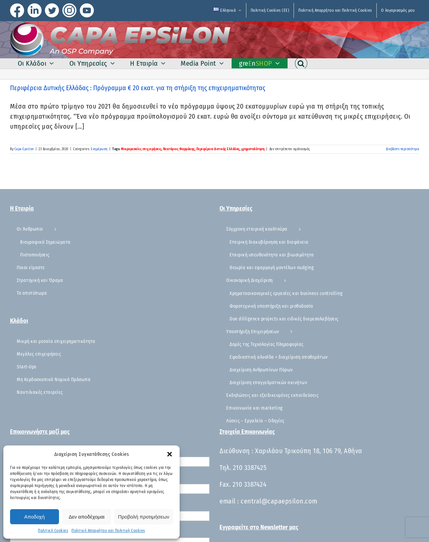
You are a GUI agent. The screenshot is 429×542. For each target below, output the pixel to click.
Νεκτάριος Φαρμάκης (179, 149)
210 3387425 (250, 468)
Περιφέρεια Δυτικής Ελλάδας (218, 149)
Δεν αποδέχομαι (87, 517)
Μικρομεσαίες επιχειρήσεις (141, 149)
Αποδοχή (34, 517)
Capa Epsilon (24, 149)
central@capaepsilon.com (279, 501)
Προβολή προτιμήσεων (143, 517)
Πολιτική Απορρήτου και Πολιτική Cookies (108, 530)
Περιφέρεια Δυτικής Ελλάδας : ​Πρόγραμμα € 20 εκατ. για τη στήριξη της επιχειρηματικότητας (137, 88)
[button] (169, 454)
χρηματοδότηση (253, 149)
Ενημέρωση (99, 149)
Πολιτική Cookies (53, 530)
